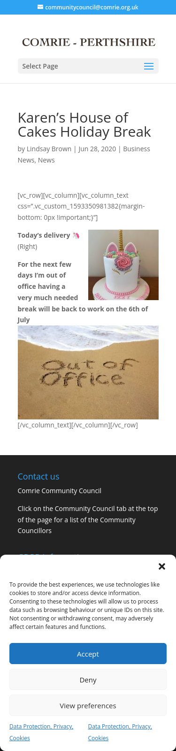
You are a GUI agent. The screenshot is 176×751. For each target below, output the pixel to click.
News (46, 159)
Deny (87, 679)
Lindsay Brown (49, 148)
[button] (162, 566)
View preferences (88, 705)
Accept (88, 653)
